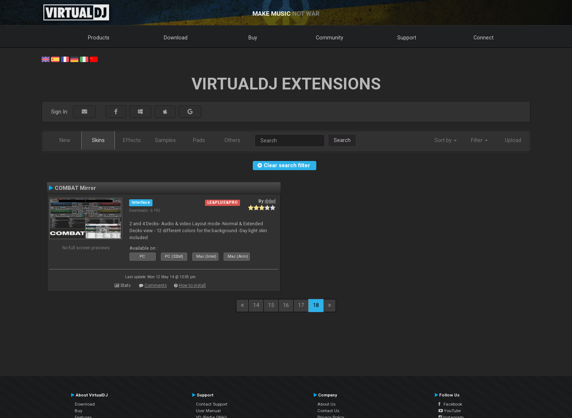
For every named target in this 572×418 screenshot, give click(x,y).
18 (316, 305)
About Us (326, 404)
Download (176, 38)
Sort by (445, 140)
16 (286, 305)
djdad (269, 201)
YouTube (449, 410)
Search (342, 140)
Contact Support (212, 404)
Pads (199, 140)
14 (256, 305)
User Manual (208, 410)
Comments (155, 285)
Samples (165, 140)
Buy (252, 38)
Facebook (450, 404)
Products (98, 38)
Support (406, 38)
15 (271, 305)
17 (301, 305)
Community (329, 38)
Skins (98, 140)
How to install (192, 285)
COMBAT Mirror (75, 188)
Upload (513, 140)
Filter (479, 140)
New (64, 140)
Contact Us (328, 410)
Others (232, 140)
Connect (484, 38)
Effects (132, 140)
